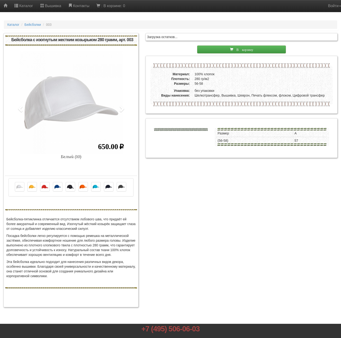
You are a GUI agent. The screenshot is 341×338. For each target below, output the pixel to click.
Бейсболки (33, 25)
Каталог (13, 25)
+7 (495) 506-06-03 (170, 329)
